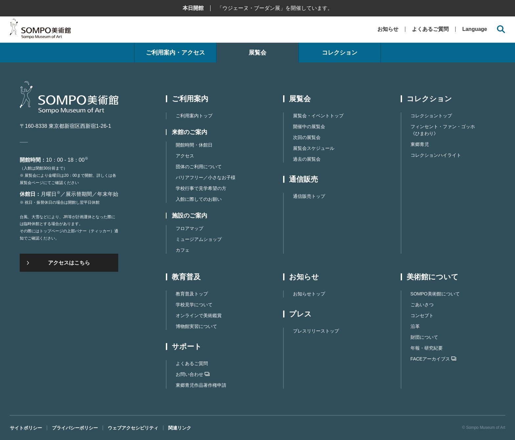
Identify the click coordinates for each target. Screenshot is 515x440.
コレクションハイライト (436, 155)
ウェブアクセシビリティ (133, 427)
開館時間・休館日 (194, 145)
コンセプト (422, 315)
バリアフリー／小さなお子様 (205, 177)
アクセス (185, 155)
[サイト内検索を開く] (501, 29)
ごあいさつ (422, 304)
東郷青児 (420, 144)
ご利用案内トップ (194, 115)
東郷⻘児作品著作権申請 (201, 385)
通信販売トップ (309, 196)
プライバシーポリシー (75, 427)
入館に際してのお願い (199, 199)
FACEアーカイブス (434, 358)
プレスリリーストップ (316, 331)
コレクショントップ (431, 115)
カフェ (183, 250)
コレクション (339, 52)
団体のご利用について (199, 166)
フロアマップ (189, 228)
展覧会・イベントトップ (318, 115)
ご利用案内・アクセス (175, 52)
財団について (424, 337)
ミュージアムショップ (199, 239)
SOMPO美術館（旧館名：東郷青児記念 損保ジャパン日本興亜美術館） (40, 30)
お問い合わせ (193, 374)
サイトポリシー (26, 427)
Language (474, 29)
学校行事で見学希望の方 (201, 188)
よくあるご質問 (430, 29)
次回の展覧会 (307, 137)
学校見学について (194, 304)
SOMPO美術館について (435, 293)
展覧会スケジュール (313, 148)
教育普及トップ (192, 293)
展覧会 (257, 52)
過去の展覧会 (307, 159)
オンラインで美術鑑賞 (199, 315)
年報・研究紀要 (427, 348)
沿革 (415, 326)
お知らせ (387, 29)
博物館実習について (196, 326)
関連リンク (179, 427)
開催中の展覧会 (309, 126)
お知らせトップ (309, 293)
